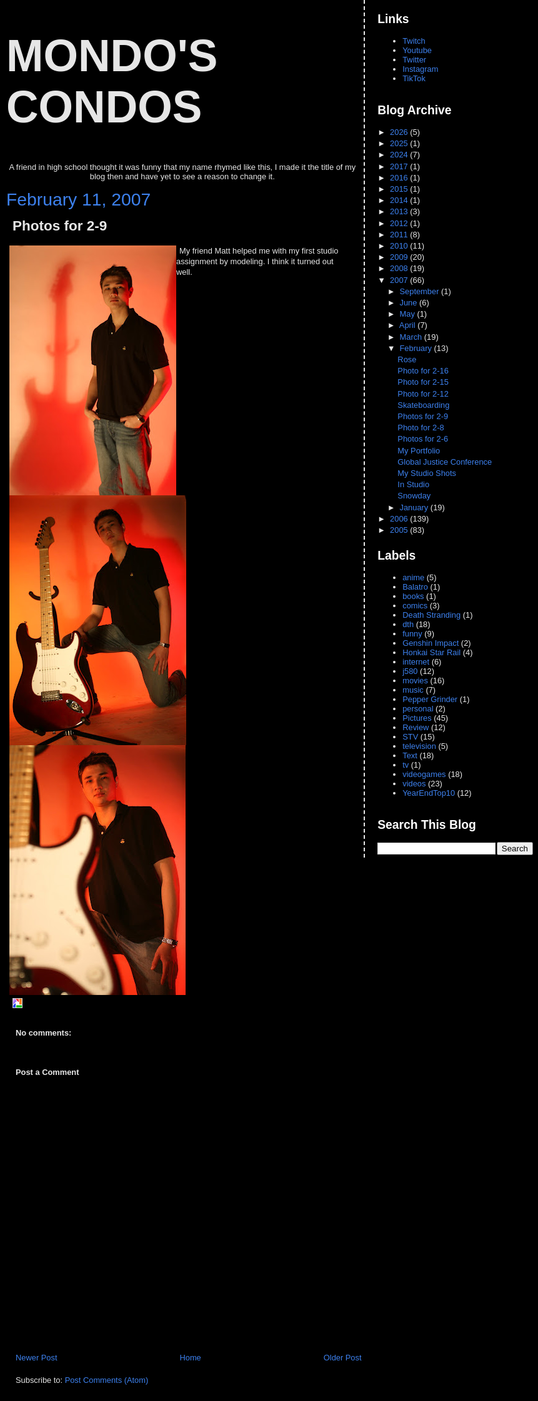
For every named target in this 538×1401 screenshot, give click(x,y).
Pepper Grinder (429, 699)
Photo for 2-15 (423, 382)
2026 (400, 132)
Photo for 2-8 (420, 427)
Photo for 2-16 (423, 370)
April (408, 325)
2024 (400, 154)
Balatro (415, 587)
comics (414, 605)
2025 (400, 143)
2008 (400, 268)
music (413, 690)
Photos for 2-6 (422, 438)
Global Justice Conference (444, 462)
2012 (400, 223)
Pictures (416, 718)
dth (408, 624)
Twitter (414, 59)
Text (409, 755)
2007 (400, 280)
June (409, 302)
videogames (424, 774)
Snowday (414, 495)
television (419, 746)
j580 (409, 671)
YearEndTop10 (428, 793)
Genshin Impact (430, 643)
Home (190, 1357)
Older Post (343, 1357)
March (412, 337)
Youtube (417, 50)
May (408, 314)
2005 (400, 530)
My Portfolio (418, 450)
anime (413, 577)
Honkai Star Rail (431, 652)
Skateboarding (423, 405)
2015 (400, 189)
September (420, 291)
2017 (400, 166)
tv (405, 765)
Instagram (420, 69)
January (415, 507)
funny (412, 633)
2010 (400, 245)
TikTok (414, 78)
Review (415, 727)
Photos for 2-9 (59, 226)
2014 (400, 200)
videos (414, 783)
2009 (400, 257)
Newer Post (36, 1357)
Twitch (413, 41)
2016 (400, 177)
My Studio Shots (426, 473)
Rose (406, 359)
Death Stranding (431, 615)
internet (415, 661)
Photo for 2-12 (423, 394)
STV (410, 736)
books (413, 596)
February (417, 348)
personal (417, 708)
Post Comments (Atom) (107, 1380)
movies (415, 680)
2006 (400, 518)
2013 (400, 211)
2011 (400, 234)
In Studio (413, 484)
